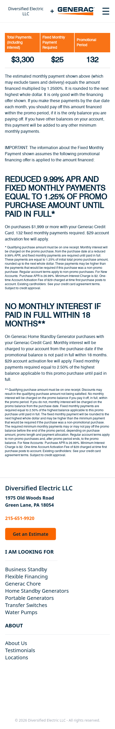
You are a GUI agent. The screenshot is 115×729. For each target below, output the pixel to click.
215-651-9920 (19, 518)
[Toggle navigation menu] (106, 11)
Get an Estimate (30, 534)
